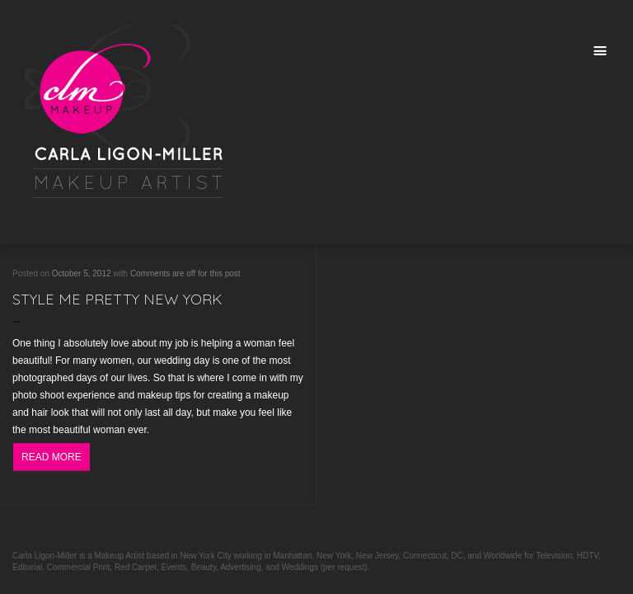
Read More (51, 457)
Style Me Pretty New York (117, 299)
